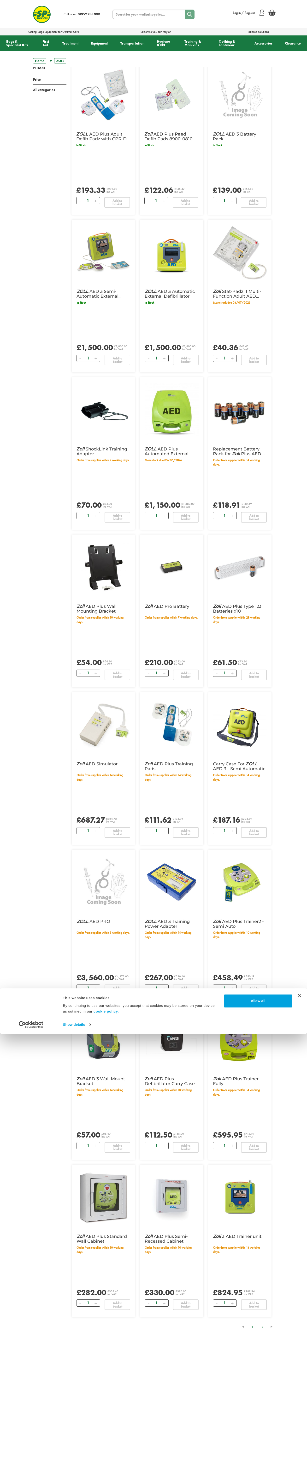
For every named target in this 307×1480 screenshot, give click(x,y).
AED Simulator (97, 764)
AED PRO (93, 921)
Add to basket (117, 202)
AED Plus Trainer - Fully (237, 1081)
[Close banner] (299, 1441)
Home (39, 61)
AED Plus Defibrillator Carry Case (170, 1081)
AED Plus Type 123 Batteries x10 (237, 609)
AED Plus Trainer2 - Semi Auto (238, 924)
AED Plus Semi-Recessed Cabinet (166, 1239)
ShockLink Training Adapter (102, 451)
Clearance (293, 43)
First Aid (45, 43)
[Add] (95, 200)
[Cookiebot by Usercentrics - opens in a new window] (31, 1470)
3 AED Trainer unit (237, 1236)
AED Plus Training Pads (169, 766)
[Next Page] (273, 1327)
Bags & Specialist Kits (17, 43)
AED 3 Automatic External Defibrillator (170, 294)
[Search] (190, 14)
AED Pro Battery (167, 606)
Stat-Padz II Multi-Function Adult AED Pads (237, 294)
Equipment (99, 43)
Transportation (132, 43)
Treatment (70, 43)
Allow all (258, 1447)
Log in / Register (248, 13)
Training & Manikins (192, 43)
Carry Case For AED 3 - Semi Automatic (239, 766)
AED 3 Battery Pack (234, 136)
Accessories (263, 43)
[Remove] (80, 200)
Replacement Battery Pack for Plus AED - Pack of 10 (238, 451)
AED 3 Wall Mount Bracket (101, 1081)
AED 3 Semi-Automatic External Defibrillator (97, 294)
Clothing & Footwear (227, 43)
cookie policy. (106, 1457)
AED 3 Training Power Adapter (167, 924)
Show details (74, 1471)
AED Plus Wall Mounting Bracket (97, 609)
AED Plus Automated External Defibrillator (167, 451)
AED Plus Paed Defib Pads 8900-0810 (168, 136)
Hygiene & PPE (163, 43)
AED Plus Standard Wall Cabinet (102, 1239)
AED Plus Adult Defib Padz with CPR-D (101, 136)
